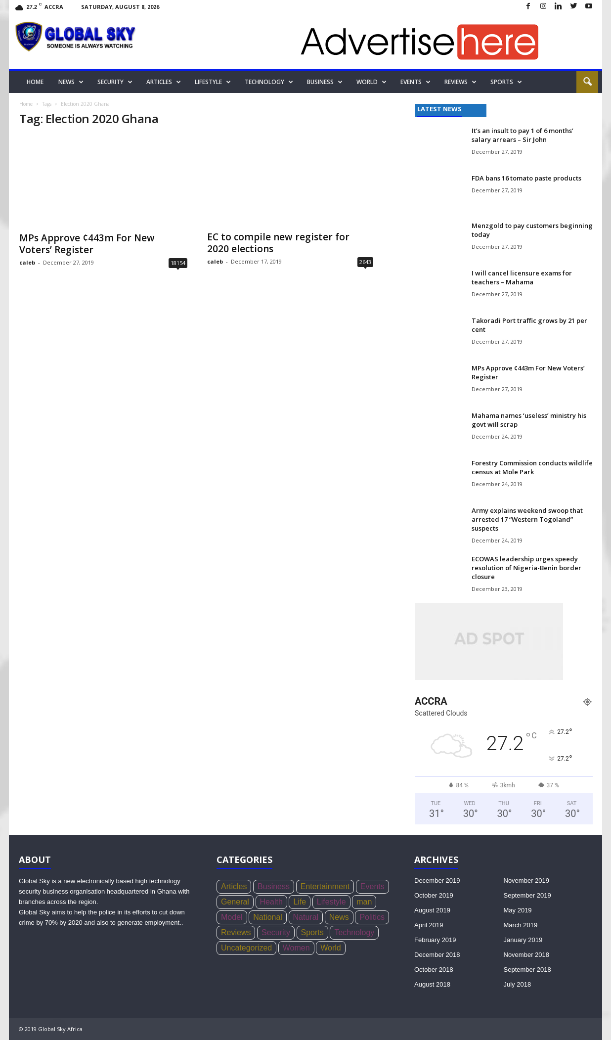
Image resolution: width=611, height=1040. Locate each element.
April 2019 (428, 925)
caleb (27, 262)
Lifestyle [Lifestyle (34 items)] (331, 902)
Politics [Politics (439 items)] (372, 917)
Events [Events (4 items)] (372, 886)
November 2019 (527, 880)
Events (415, 82)
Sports (506, 82)
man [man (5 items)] (364, 902)
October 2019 (433, 895)
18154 (178, 263)
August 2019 (432, 910)
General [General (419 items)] (235, 902)
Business (325, 82)
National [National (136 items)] (267, 917)
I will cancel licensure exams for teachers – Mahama (522, 277)
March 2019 (521, 925)
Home (35, 82)
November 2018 (527, 954)
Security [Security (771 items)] (276, 932)
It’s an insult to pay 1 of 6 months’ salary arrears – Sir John (522, 135)
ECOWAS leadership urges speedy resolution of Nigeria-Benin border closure (526, 567)
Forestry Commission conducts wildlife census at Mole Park (532, 467)
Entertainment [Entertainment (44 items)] (325, 886)
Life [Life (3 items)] (299, 902)
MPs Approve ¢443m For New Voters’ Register (87, 243)
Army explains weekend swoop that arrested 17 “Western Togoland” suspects (527, 519)
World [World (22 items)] (330, 948)
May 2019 (518, 910)
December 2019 (437, 880)
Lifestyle (213, 82)
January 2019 (523, 940)
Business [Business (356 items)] (274, 886)
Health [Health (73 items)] (271, 902)
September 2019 (527, 895)
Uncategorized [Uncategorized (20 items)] (246, 948)
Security (114, 82)
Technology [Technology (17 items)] (354, 932)
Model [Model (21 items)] (232, 917)
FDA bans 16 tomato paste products (526, 178)
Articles (163, 82)
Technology (269, 82)
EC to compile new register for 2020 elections (278, 242)
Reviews (460, 82)
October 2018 (433, 969)
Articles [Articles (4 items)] (234, 886)
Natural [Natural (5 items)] (306, 917)
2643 (365, 262)
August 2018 (432, 984)
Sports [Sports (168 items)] (312, 932)
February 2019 (435, 940)
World (371, 82)
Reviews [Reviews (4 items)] (236, 932)
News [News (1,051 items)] (339, 917)
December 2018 (437, 954)
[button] (587, 82)
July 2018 (517, 984)
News (71, 82)
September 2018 (527, 969)
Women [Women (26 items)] (296, 948)
